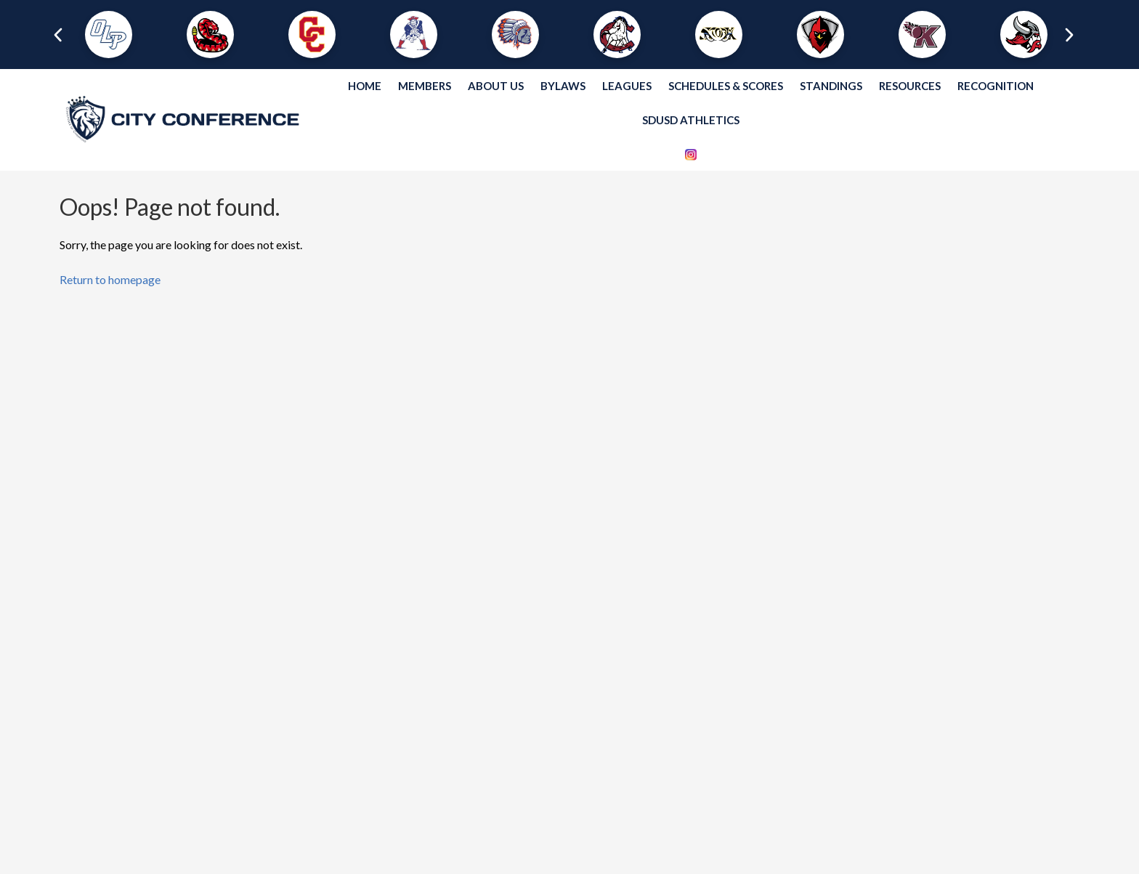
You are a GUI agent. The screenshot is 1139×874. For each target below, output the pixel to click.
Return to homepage (110, 279)
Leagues (627, 85)
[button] (108, 34)
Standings (831, 85)
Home (364, 85)
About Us (496, 85)
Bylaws (562, 85)
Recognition (995, 85)
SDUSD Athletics (690, 119)
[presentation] (53, 34)
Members (424, 85)
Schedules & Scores (725, 85)
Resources (910, 85)
